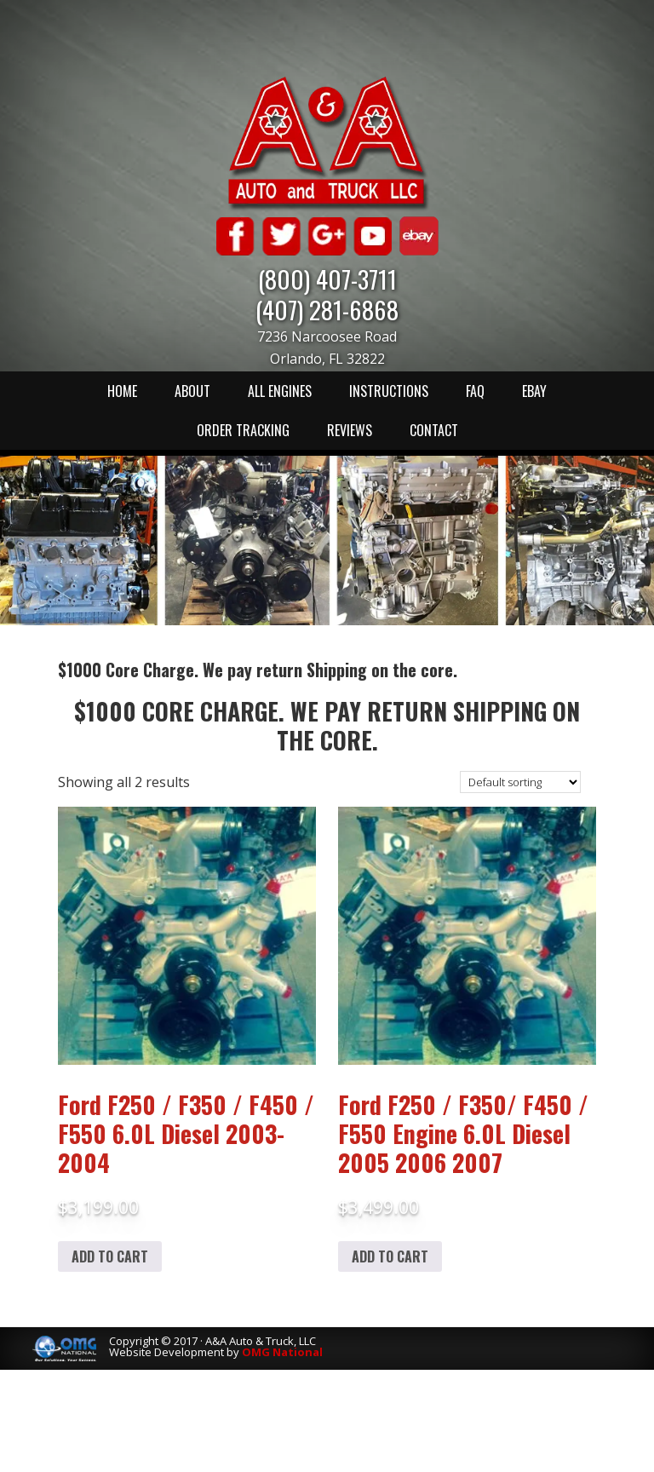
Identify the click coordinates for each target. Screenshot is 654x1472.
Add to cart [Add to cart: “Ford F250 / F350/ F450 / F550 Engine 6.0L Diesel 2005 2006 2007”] (390, 1256)
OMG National (282, 1352)
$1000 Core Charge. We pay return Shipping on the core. (327, 725)
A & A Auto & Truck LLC (327, 142)
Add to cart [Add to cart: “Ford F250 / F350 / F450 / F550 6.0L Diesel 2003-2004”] (110, 1256)
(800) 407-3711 (327, 278)
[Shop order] (520, 782)
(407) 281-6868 (327, 308)
